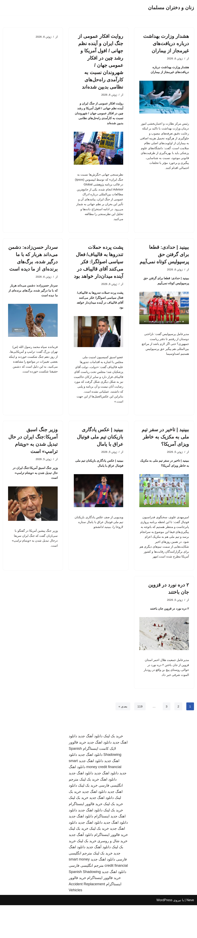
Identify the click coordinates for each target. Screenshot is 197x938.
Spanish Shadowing (85, 905)
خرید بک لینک (113, 769)
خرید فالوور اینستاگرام (85, 837)
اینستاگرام (101, 849)
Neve (190, 933)
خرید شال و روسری (112, 874)
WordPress (164, 933)
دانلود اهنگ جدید (99, 775)
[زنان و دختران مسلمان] (171, 8)
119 (139, 739)
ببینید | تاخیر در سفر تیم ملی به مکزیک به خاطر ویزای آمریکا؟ (165, 454)
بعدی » (121, 739)
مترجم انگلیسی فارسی (86, 898)
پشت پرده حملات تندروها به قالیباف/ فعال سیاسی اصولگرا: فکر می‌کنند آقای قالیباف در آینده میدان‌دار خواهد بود (98, 270)
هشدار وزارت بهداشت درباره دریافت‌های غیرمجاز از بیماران (166, 43)
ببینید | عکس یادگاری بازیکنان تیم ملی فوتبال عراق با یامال (100, 454)
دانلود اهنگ (108, 812)
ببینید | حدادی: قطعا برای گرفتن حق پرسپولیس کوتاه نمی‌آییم (164, 263)
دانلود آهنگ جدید (90, 769)
